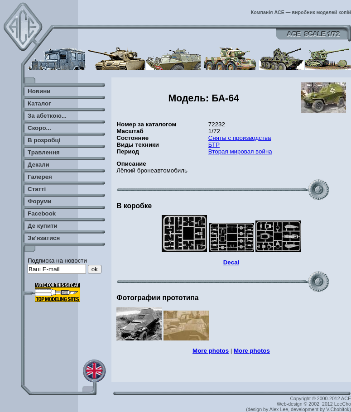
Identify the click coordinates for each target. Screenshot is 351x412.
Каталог (39, 103)
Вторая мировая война (240, 151)
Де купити (43, 225)
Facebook (42, 213)
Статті (37, 189)
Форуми (40, 201)
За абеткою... (47, 115)
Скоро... (39, 128)
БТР (214, 144)
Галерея (40, 176)
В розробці (44, 140)
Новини (39, 91)
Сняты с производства (239, 137)
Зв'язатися (44, 238)
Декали (38, 164)
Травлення (44, 152)
